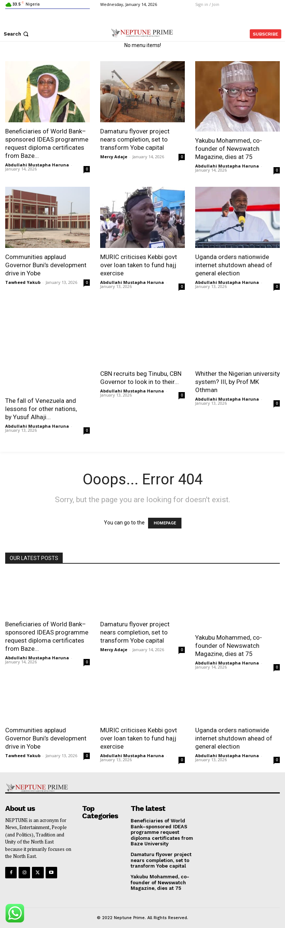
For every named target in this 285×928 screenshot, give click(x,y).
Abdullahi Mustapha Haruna (37, 165)
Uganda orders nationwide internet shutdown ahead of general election (233, 265)
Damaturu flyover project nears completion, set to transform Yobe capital (135, 139)
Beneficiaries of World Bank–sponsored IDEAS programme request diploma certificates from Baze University (162, 827)
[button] (17, 34)
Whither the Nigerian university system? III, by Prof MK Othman (237, 382)
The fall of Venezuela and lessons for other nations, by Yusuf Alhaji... (41, 409)
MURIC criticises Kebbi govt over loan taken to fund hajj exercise (139, 265)
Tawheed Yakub (22, 282)
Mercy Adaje (113, 156)
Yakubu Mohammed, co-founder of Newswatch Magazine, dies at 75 (228, 148)
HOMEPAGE (165, 523)
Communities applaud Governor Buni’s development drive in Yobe (45, 265)
